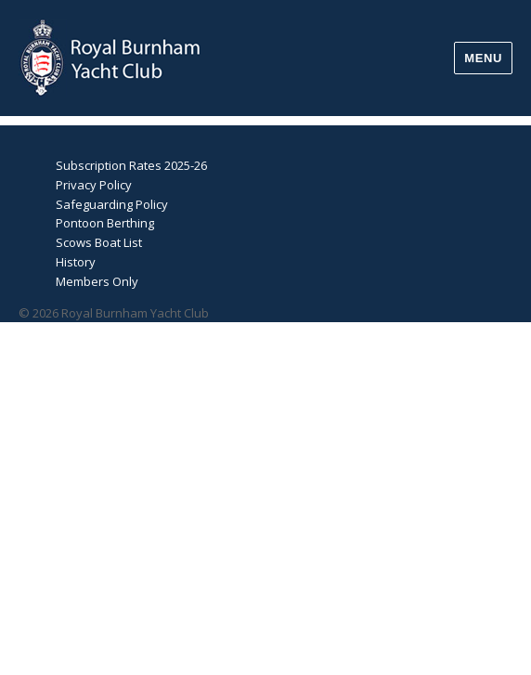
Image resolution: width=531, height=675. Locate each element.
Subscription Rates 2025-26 (131, 165)
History (76, 261)
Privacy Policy (94, 184)
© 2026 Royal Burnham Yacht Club (114, 313)
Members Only (97, 281)
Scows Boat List (99, 242)
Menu (483, 58)
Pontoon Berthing (105, 222)
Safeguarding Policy (112, 204)
